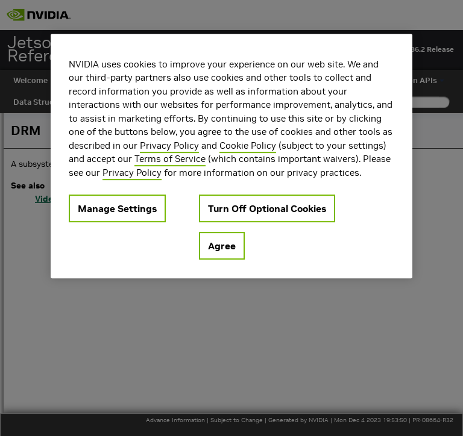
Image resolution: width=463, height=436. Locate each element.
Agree (222, 246)
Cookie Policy (247, 145)
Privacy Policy (169, 145)
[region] (231, 156)
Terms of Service (170, 158)
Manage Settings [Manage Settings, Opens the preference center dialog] (117, 208)
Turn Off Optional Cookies (267, 208)
